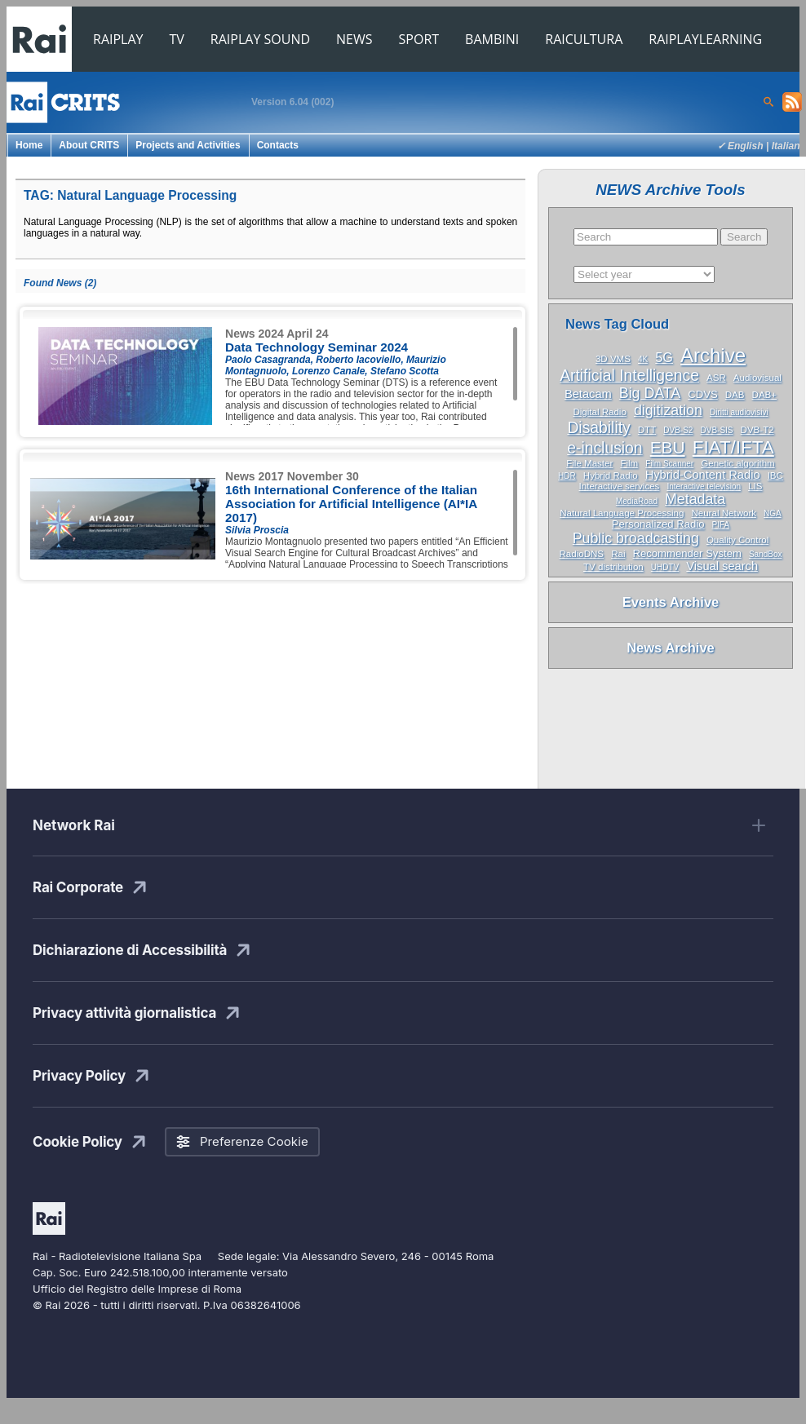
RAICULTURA (583, 39)
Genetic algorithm (738, 463)
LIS (755, 486)
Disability (598, 427)
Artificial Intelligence (629, 375)
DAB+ (764, 395)
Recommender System (687, 553)
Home (29, 145)
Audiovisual (757, 378)
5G (664, 357)
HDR (567, 475)
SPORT (419, 39)
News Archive (671, 647)
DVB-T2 (757, 430)
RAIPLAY (118, 39)
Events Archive (671, 602)
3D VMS (613, 359)
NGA (773, 513)
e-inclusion (604, 448)
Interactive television (703, 486)
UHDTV (665, 567)
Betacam (588, 393)
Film (629, 463)
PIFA (721, 524)
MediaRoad (637, 501)
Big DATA (649, 393)
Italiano (789, 146)
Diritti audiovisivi (739, 412)
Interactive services (619, 486)
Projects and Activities (187, 145)
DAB (735, 395)
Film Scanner (669, 463)
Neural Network (723, 513)
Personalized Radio (658, 524)
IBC (775, 475)
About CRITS (89, 145)
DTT (647, 430)
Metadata (695, 499)
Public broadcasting (636, 538)
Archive (713, 355)
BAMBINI (492, 39)
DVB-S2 (678, 430)
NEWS (354, 39)
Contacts (278, 145)
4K (643, 359)
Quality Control (737, 540)
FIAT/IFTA (733, 447)
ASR (716, 378)
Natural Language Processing (622, 513)
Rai (618, 554)
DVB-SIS (716, 430)
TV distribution (613, 567)
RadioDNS (582, 554)
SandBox (765, 554)
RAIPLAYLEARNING (705, 39)
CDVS (702, 394)
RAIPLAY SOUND (260, 39)
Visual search (722, 566)
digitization (668, 410)
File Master (589, 463)
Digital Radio (599, 412)
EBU (667, 447)
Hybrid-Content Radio (702, 474)
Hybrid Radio (610, 475)
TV (177, 39)
